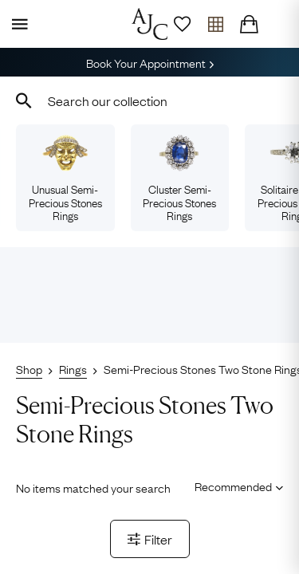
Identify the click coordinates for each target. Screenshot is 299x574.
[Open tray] (215, 24)
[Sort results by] (233, 486)
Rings (73, 368)
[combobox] (149, 100)
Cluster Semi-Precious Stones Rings (179, 178)
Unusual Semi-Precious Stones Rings (65, 178)
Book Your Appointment (150, 62)
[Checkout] (249, 24)
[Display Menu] (16, 24)
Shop (29, 368)
